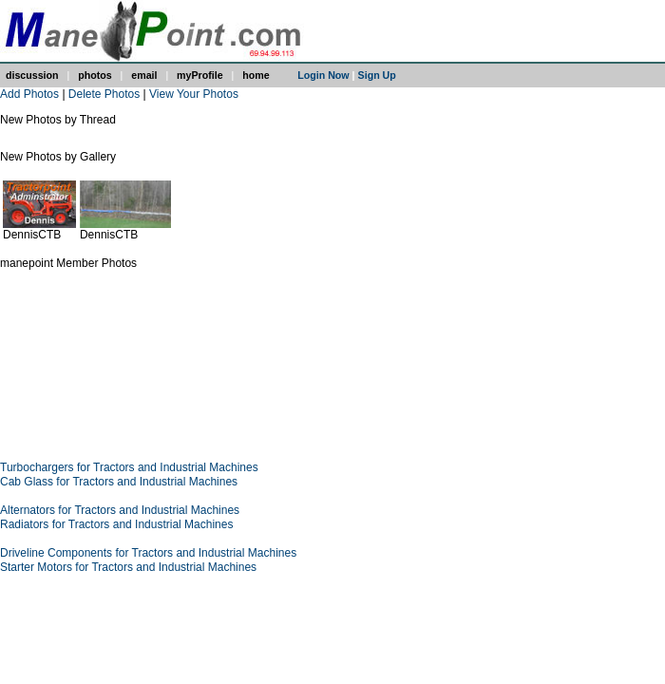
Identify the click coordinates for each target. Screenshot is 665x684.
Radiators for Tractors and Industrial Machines (116, 524)
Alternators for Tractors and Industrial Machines (119, 510)
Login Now (323, 75)
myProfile (200, 75)
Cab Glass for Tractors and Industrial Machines (119, 481)
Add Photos (29, 94)
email (144, 75)
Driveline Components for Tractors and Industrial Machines (148, 553)
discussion (32, 75)
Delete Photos (104, 94)
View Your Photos (193, 94)
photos (95, 75)
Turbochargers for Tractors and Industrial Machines (129, 467)
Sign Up (377, 75)
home (255, 75)
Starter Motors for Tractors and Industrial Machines (128, 567)
